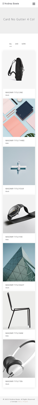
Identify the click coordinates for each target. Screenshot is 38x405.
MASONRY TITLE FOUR (14, 189)
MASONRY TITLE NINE (14, 333)
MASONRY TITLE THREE (14, 141)
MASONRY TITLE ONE (14, 93)
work (24, 44)
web (16, 44)
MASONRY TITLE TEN (13, 382)
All (10, 44)
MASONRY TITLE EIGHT (14, 285)
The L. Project (23, 402)
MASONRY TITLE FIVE (13, 237)
